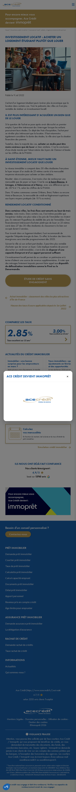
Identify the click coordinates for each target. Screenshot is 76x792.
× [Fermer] (67, 376)
